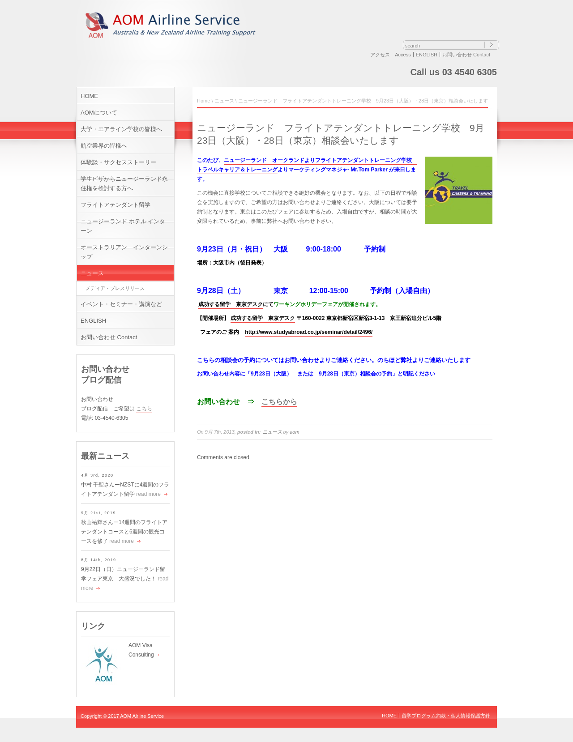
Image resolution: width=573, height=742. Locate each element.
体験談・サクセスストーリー (118, 162)
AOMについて (99, 112)
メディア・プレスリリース (115, 288)
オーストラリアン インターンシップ (124, 252)
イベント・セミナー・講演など (121, 304)
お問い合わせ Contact (466, 54)
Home (203, 100)
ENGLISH (426, 54)
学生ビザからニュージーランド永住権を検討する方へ (124, 183)
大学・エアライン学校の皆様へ (121, 129)
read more (148, 494)
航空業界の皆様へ (104, 145)
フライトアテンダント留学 (115, 204)
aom (294, 432)
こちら (144, 408)
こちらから (279, 401)
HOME (89, 96)
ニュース (92, 273)
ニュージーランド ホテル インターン (123, 226)
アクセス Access (390, 54)
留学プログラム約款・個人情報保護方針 (446, 715)
